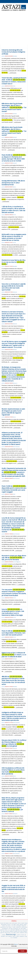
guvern (2, 932)
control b (18, 927)
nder (15, 924)
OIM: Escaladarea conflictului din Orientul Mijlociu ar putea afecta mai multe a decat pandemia (13, 771)
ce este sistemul (16, 925)
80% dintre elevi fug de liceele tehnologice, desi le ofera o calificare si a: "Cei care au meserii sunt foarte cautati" (14, 107)
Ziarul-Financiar (16, 446)
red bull (12, 929)
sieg (26, 936)
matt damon (24, 931)
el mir (22, 934)
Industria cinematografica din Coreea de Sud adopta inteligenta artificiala (13, 52)
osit (7, 925)
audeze (10, 936)
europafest (5, 928)
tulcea (18, 929)
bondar (15, 937)
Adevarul (15, 292)
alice (19, 923)
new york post (13, 923)
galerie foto (4, 929)
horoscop (11, 934)
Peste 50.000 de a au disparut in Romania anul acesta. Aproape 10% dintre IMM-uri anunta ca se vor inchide (14, 158)
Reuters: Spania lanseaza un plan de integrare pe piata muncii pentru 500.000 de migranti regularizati (13, 412)
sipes (25, 924)
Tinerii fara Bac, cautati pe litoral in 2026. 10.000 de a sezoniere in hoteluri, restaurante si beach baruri (14, 81)
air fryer (9, 927)
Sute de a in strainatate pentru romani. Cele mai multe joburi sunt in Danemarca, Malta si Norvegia (13, 612)
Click (14, 86)
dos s (9, 925)
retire (8, 924)
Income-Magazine (16, 561)
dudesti (12, 931)
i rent (13, 927)
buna (26, 923)
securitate (24, 927)
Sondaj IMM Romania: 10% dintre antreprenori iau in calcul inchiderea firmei (13, 183)
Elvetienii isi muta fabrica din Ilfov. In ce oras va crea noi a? (14, 262)
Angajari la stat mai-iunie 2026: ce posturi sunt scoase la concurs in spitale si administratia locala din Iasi (13, 888)
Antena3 (14, 113)
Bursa (14, 186)
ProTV (14, 214)
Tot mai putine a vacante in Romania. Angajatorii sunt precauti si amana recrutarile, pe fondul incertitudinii (14, 592)
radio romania (20, 936)
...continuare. (12, 73)
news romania (20, 932)
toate (18, 924)
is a (9, 929)
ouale (22, 923)
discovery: (8, 932)
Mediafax (15, 56)
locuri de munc (4, 923)
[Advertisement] (14, 28)
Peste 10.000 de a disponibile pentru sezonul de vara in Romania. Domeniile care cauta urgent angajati (14, 489)
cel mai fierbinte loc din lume (17, 928)
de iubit (14, 932)
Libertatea (15, 893)
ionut (3, 925)
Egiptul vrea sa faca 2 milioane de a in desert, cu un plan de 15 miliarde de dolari (14, 655)
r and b (18, 934)
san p (4, 931)
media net (17, 931)
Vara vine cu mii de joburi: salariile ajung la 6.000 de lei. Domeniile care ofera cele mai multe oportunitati (14, 287)
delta (14, 936)
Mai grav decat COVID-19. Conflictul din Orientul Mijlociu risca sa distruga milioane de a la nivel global (14, 743)
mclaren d (3, 927)
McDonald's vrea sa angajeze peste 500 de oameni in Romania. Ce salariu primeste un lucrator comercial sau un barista (14, 237)
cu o (12, 937)
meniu (21, 924)
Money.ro (15, 383)
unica (7, 931)
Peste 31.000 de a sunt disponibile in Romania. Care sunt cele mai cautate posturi (14, 633)
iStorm (16, 944)
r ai (12, 924)
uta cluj (22, 929)
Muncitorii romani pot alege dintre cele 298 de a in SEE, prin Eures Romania (14, 558)
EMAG (14, 921)
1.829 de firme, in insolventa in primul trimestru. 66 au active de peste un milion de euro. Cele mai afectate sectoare (13, 209)
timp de (24, 925)
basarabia (4, 924)
